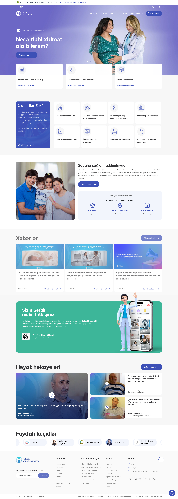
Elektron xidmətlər (87, 473)
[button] (89, 2)
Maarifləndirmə (111, 470)
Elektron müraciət (87, 480)
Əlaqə (58, 486)
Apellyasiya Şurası (63, 483)
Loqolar (109, 486)
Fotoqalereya (111, 483)
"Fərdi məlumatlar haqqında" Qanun (89, 496)
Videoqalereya (111, 480)
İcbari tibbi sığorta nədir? (90, 464)
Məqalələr (109, 473)
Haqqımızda (60, 464)
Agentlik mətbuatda (113, 477)
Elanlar (108, 467)
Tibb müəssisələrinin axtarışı (91, 467)
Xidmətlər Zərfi (61, 473)
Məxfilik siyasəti (156, 496)
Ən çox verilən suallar (89, 470)
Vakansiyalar (86, 477)
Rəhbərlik (59, 467)
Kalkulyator (85, 483)
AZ (154, 7)
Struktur (59, 470)
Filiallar (58, 477)
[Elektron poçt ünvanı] (32, 475)
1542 (21, 7)
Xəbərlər (109, 464)
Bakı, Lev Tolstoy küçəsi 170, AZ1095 (144, 472)
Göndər (44, 475)
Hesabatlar (60, 480)
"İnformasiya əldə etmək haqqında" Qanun (121, 496)
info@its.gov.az (136, 468)
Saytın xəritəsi (144, 496)
